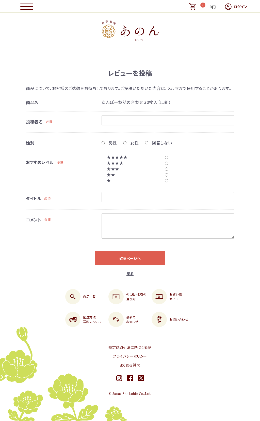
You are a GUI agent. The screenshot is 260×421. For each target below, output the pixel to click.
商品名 (32, 102)
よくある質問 (130, 365)
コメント (33, 219)
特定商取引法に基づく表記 (130, 347)
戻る (130, 273)
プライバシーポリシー (130, 356)
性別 (30, 143)
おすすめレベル (40, 162)
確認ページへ (130, 258)
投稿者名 (34, 121)
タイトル (33, 198)
